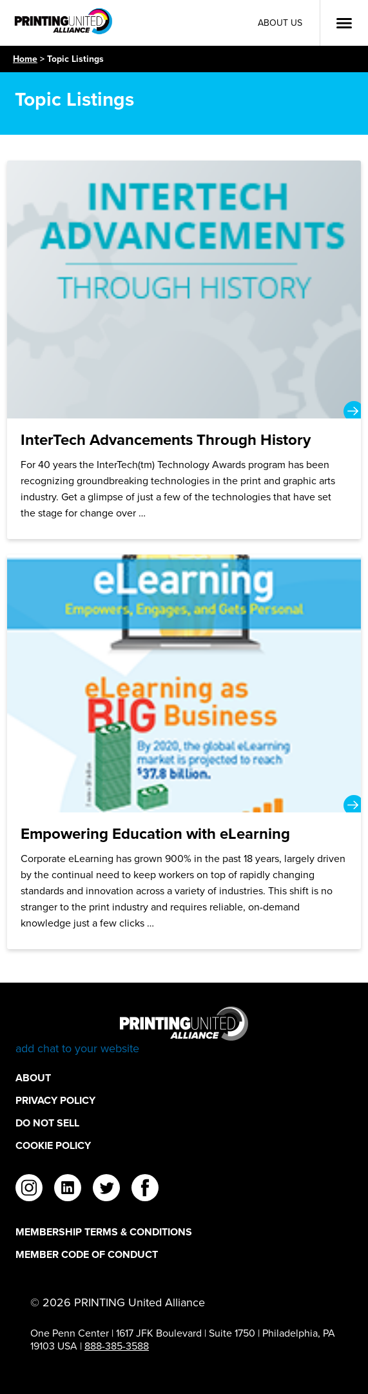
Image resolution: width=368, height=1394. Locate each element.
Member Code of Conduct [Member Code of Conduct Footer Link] (86, 1254)
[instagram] (29, 1189)
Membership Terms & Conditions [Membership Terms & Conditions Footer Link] (103, 1231)
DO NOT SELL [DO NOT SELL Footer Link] (47, 1122)
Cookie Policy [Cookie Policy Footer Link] (53, 1145)
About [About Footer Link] (33, 1077)
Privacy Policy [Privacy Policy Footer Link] (55, 1100)
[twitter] (106, 1189)
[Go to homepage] (184, 1031)
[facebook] (145, 1189)
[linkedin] (67, 1189)
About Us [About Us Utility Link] (280, 22)
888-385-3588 (116, 1346)
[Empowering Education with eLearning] (184, 752)
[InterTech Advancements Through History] (184, 350)
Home (25, 58)
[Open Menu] (344, 23)
